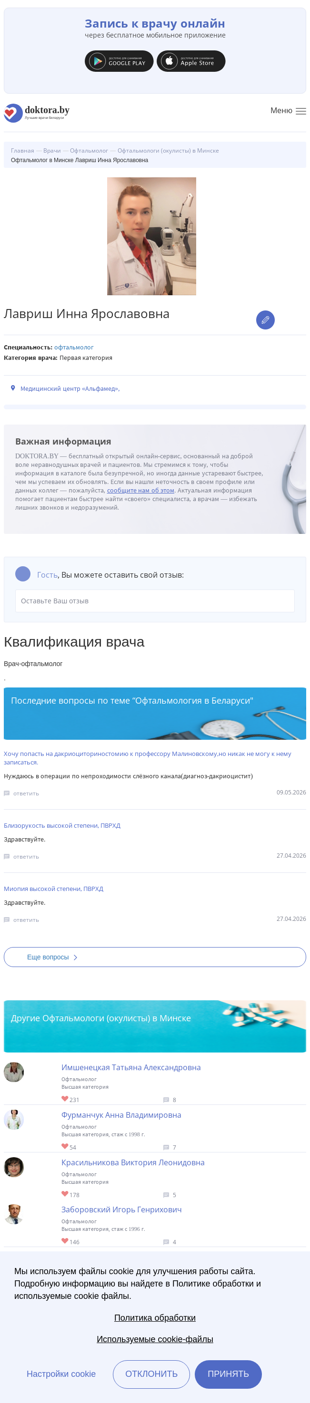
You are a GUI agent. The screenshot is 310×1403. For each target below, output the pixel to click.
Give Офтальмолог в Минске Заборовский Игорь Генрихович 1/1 (65, 1241)
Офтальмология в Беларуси (192, 700)
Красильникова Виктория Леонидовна (133, 1162)
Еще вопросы (55, 957)
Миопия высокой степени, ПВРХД (53, 888)
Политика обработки (155, 1318)
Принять (228, 1374)
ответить (26, 793)
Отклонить (151, 1374)
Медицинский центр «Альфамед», (70, 388)
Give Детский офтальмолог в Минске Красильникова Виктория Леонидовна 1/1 (65, 1194)
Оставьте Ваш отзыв (155, 601)
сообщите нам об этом (141, 490)
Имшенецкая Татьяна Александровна (131, 1067)
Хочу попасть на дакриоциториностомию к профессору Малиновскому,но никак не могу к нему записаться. (147, 757)
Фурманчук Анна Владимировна (121, 1115)
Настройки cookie (61, 1374)
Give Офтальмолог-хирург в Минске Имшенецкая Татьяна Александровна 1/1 (65, 1099)
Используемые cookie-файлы (155, 1339)
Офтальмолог (74, 347)
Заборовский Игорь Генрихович (121, 1209)
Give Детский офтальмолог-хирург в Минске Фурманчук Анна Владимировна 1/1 (65, 1147)
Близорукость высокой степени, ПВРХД (62, 825)
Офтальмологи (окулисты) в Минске (116, 1018)
